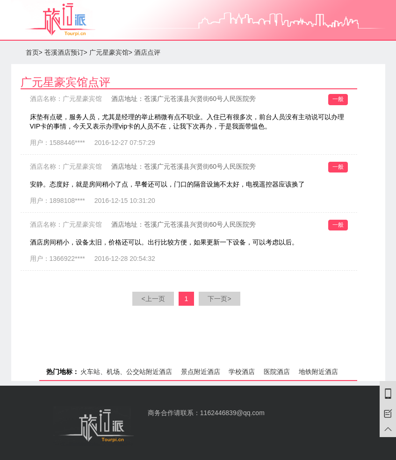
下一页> (219, 298)
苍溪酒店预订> (65, 52)
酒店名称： (66, 98)
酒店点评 (147, 52)
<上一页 (153, 298)
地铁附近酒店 (318, 371)
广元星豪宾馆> (110, 52)
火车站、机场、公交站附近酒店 (126, 371)
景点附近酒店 (200, 371)
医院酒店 (277, 371)
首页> (34, 52)
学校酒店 (242, 371)
